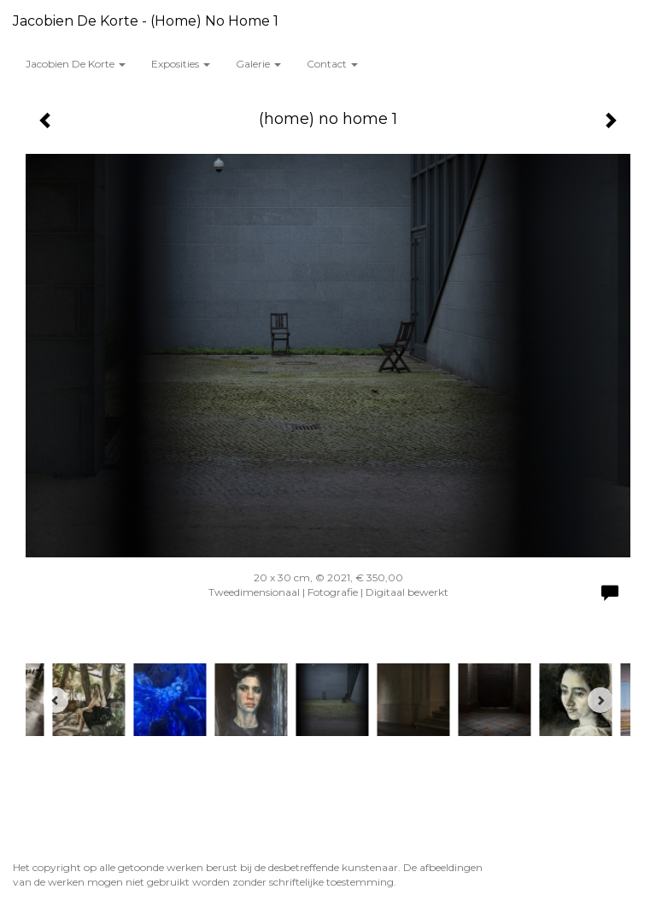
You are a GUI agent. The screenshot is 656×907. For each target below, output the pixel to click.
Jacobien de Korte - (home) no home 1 (145, 21)
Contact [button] (332, 63)
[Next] (600, 700)
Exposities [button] (180, 63)
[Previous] (55, 700)
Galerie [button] (258, 63)
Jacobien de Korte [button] (76, 63)
